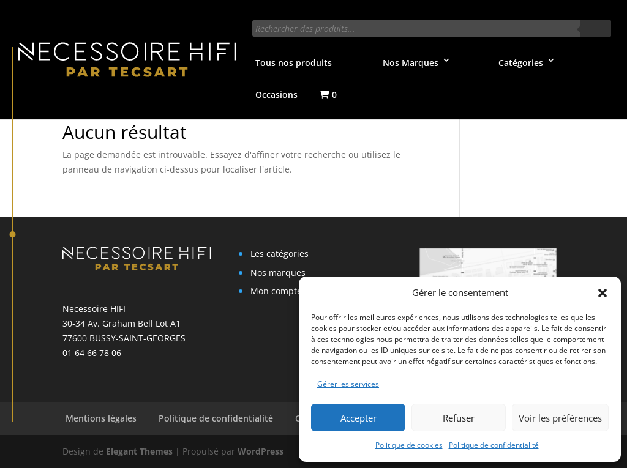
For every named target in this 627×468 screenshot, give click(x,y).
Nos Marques (410, 63)
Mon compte (276, 291)
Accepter (358, 418)
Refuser (459, 418)
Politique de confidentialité (494, 445)
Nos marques (278, 272)
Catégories (520, 63)
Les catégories (279, 253)
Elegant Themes (139, 451)
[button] (602, 293)
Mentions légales (101, 418)
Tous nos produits (293, 63)
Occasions (276, 94)
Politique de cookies (409, 445)
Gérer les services (348, 384)
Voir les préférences (560, 418)
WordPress (260, 451)
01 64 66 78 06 (91, 352)
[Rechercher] (595, 28)
